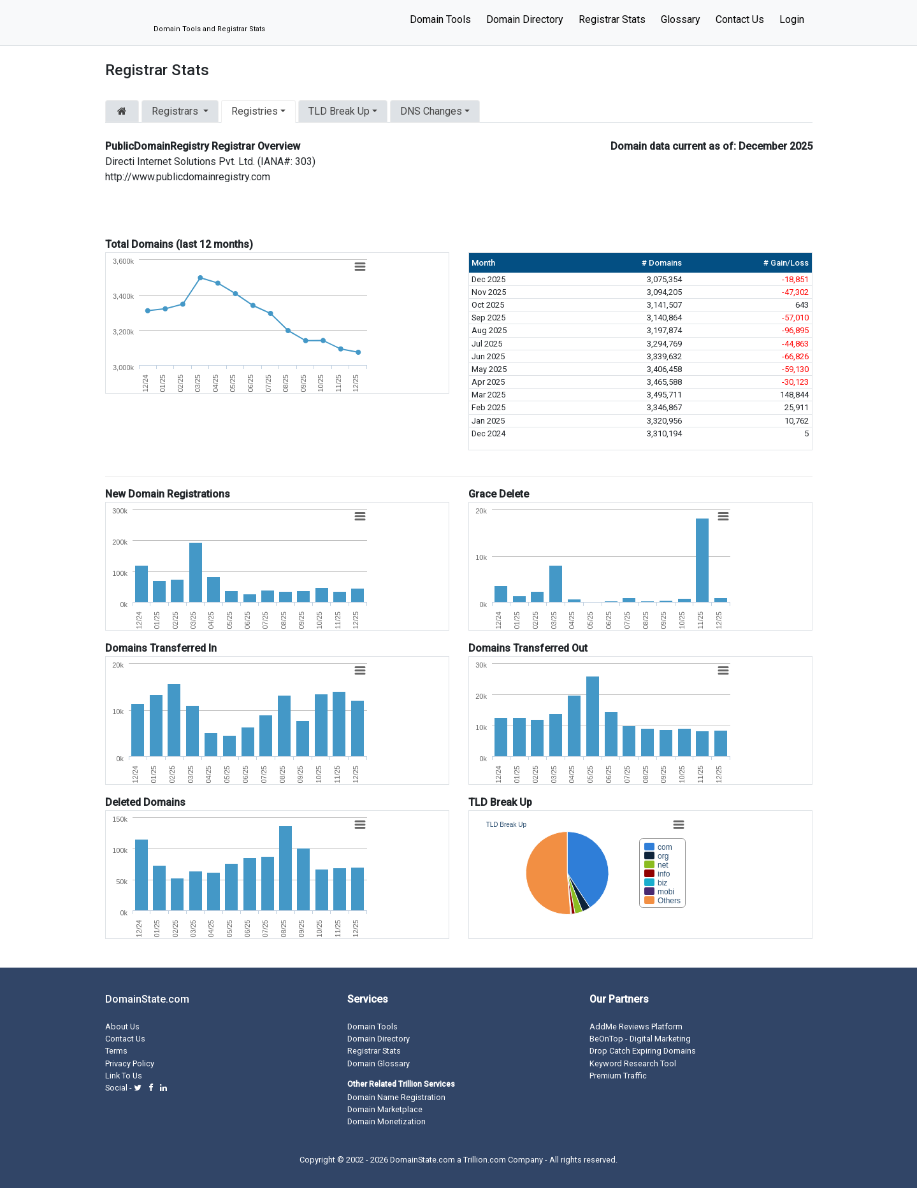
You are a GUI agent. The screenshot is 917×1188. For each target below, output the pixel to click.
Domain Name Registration (396, 1097)
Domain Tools (440, 19)
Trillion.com (484, 1159)
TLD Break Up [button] (339, 111)
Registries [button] (254, 111)
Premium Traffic (618, 1075)
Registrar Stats (612, 19)
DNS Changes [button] (431, 111)
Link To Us (123, 1075)
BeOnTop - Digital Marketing (640, 1038)
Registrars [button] (176, 111)
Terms (116, 1051)
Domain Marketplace (384, 1109)
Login (791, 19)
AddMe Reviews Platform (635, 1026)
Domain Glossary (378, 1063)
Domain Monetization (386, 1121)
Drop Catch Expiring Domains (642, 1051)
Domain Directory (524, 19)
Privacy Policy (129, 1063)
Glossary (680, 19)
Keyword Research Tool (632, 1063)
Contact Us (740, 19)
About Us (122, 1026)
